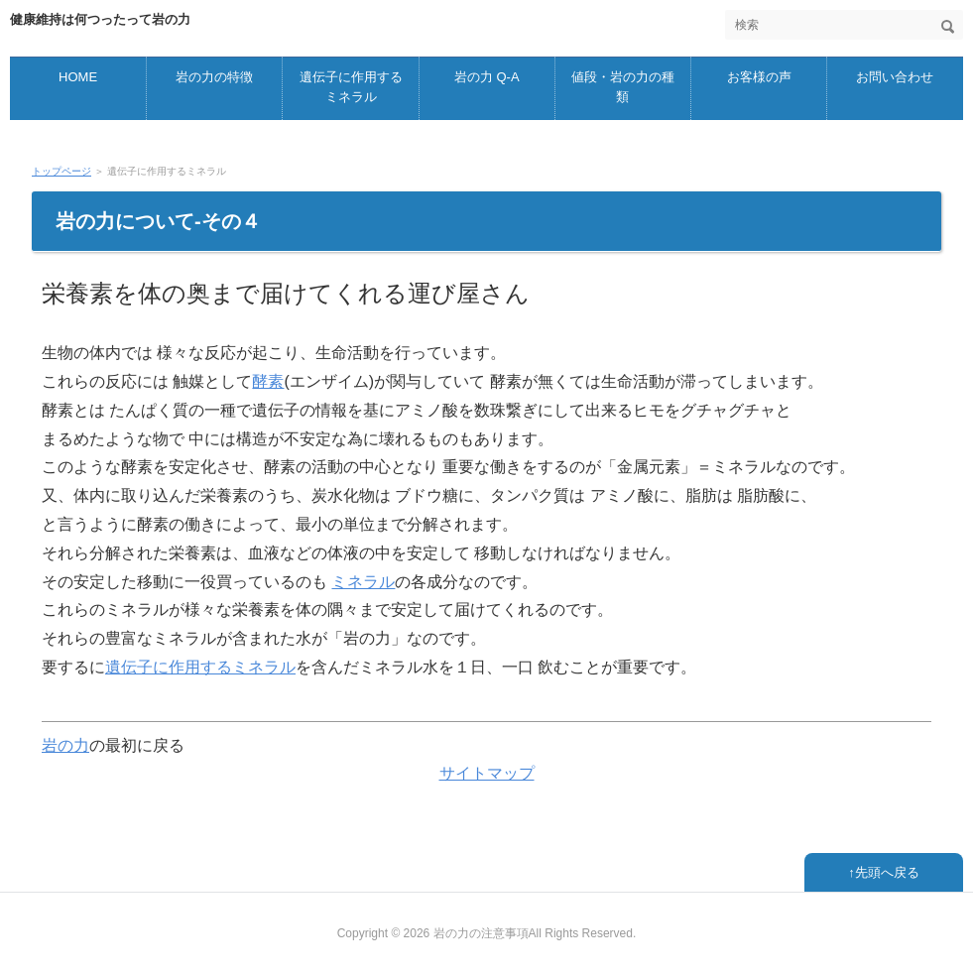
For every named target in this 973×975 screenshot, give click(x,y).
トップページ (61, 171)
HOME (78, 76)
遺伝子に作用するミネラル (351, 87)
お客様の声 (759, 76)
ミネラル (363, 581)
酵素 (268, 381)
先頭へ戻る (887, 872)
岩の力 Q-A (487, 76)
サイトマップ (487, 773)
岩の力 (65, 745)
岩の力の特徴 (214, 76)
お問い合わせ (894, 76)
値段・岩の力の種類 (622, 87)
